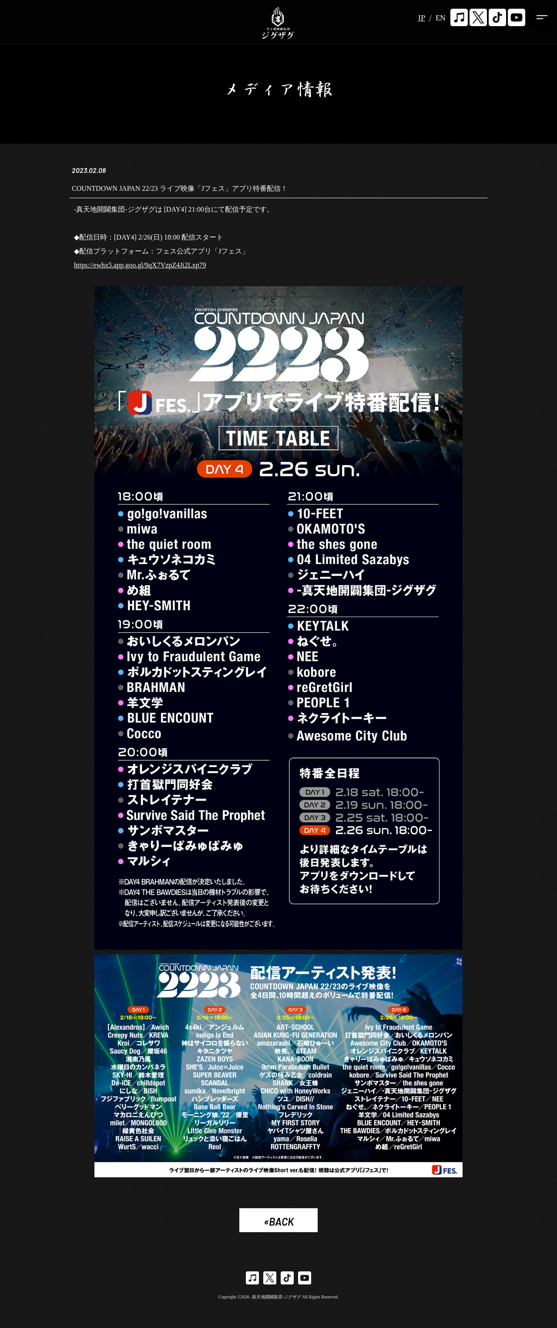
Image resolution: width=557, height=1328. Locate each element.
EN (441, 18)
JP (421, 18)
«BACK (279, 1222)
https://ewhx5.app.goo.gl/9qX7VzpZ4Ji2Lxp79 (140, 265)
